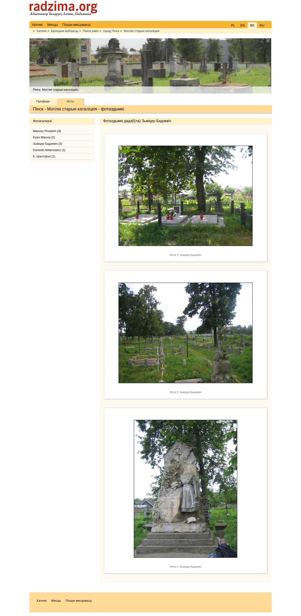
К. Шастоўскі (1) (44, 156)
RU (262, 25)
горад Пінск (111, 31)
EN (242, 25)
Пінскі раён (91, 31)
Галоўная (42, 101)
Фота (70, 101)
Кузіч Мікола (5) (44, 137)
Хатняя (41, 31)
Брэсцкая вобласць (65, 31)
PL (233, 25)
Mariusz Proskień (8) (47, 131)
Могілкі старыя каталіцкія (141, 31)
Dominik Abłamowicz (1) (49, 150)
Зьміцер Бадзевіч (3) (47, 143)
